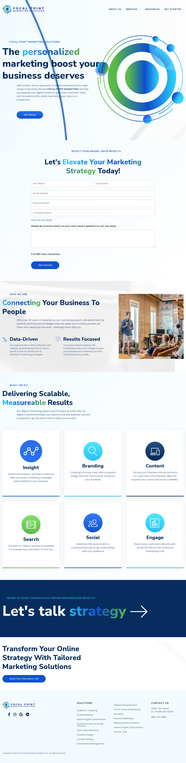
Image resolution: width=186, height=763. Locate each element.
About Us (115, 9)
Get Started (172, 9)
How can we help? (41, 220)
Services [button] (134, 9)
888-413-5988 (158, 716)
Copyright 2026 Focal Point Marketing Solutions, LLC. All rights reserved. (34, 752)
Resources (152, 9)
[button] (76, 610)
